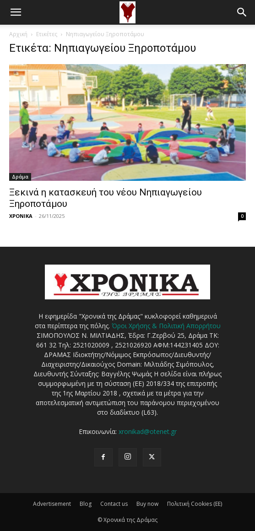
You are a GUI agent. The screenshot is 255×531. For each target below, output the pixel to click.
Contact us (114, 504)
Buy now (147, 504)
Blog (86, 504)
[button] (15, 12)
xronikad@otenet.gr (148, 431)
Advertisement (52, 504)
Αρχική (18, 34)
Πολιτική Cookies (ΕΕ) (194, 504)
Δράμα (20, 176)
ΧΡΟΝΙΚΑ (21, 215)
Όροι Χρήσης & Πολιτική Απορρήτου (166, 325)
